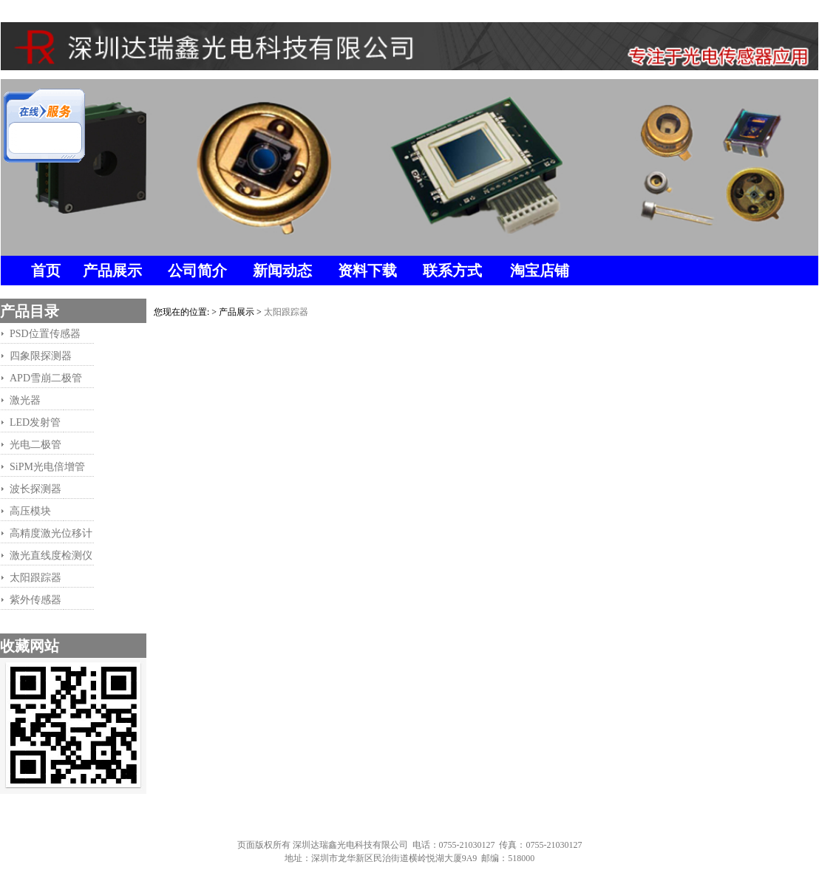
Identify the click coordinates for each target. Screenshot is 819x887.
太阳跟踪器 (286, 312)
